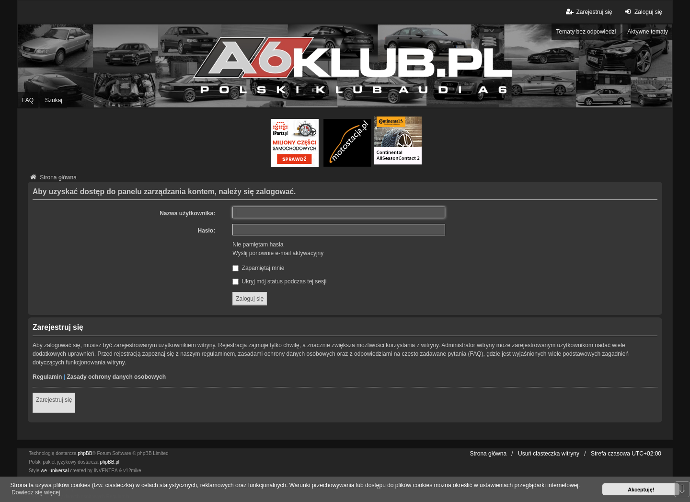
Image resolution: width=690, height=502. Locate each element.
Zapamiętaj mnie (258, 268)
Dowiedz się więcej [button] (36, 492)
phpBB (85, 453)
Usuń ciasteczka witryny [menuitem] (548, 453)
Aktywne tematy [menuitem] (647, 31)
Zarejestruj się (54, 400)
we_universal (55, 470)
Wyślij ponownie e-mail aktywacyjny (277, 253)
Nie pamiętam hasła (257, 244)
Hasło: (207, 230)
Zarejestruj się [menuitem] (588, 11)
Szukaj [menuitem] (53, 100)
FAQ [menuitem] (28, 100)
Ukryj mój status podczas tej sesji (279, 281)
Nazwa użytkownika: (187, 213)
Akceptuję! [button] (641, 489)
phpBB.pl (109, 462)
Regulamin (47, 377)
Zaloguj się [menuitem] (642, 11)
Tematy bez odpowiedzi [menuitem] (586, 31)
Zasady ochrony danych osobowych (116, 377)
